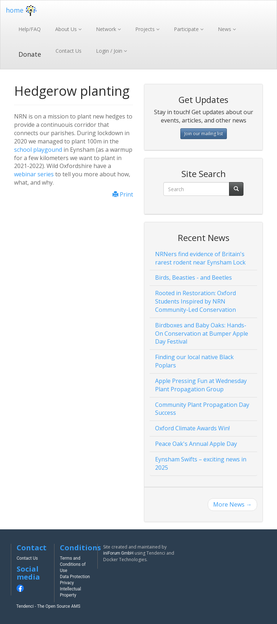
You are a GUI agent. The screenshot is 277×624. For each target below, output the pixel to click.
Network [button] (107, 29)
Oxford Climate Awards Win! (192, 428)
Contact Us (69, 50)
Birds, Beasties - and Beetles (193, 277)
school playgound (38, 150)
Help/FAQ (29, 29)
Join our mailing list (203, 133)
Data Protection (75, 576)
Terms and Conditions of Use (73, 564)
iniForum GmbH (118, 553)
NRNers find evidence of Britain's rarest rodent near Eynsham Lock (200, 258)
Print (123, 194)
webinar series (34, 174)
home (22, 10)
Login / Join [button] (110, 50)
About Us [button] (66, 29)
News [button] (225, 29)
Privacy (67, 583)
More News (232, 504)
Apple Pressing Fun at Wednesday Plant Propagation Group (201, 385)
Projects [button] (145, 29)
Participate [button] (187, 29)
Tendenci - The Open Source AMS (48, 606)
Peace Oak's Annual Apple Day (196, 444)
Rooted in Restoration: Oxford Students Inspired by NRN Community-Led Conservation (195, 301)
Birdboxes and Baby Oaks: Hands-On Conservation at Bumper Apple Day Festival (201, 333)
